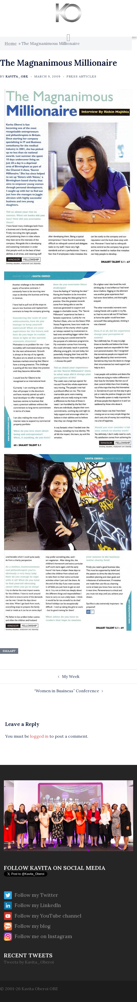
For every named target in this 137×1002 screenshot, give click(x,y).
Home (11, 43)
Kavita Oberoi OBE (40, 988)
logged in (39, 736)
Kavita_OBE (17, 76)
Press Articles (82, 76)
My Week (70, 676)
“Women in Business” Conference (66, 690)
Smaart (9, 651)
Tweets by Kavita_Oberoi (29, 962)
